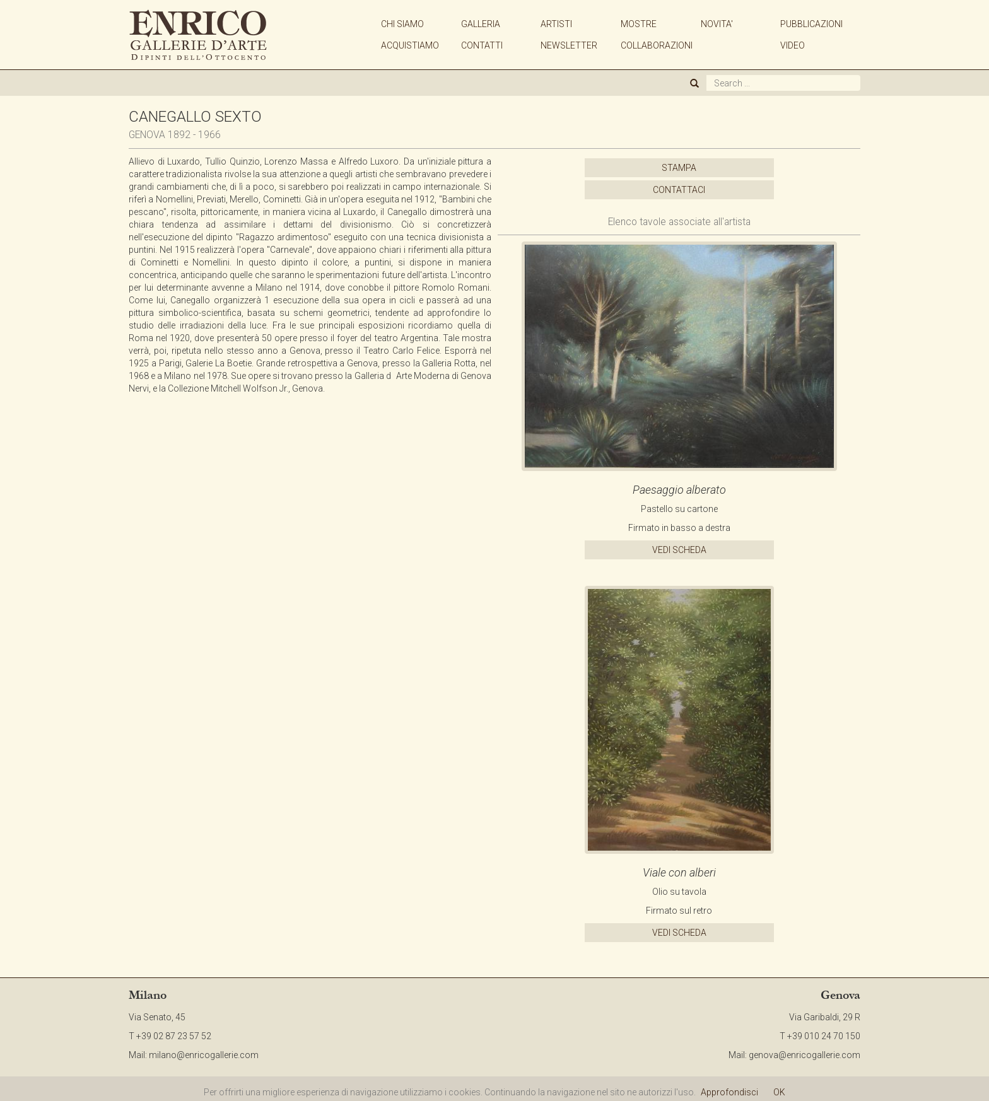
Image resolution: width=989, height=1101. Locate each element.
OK (779, 1092)
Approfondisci (729, 1092)
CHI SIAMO (402, 24)
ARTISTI (556, 24)
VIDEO (792, 45)
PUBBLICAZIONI (811, 24)
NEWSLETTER (569, 45)
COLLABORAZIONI (657, 45)
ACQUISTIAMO (410, 45)
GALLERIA (480, 24)
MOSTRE (639, 24)
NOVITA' (717, 24)
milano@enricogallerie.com (204, 1055)
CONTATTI (482, 45)
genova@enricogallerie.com (804, 1055)
